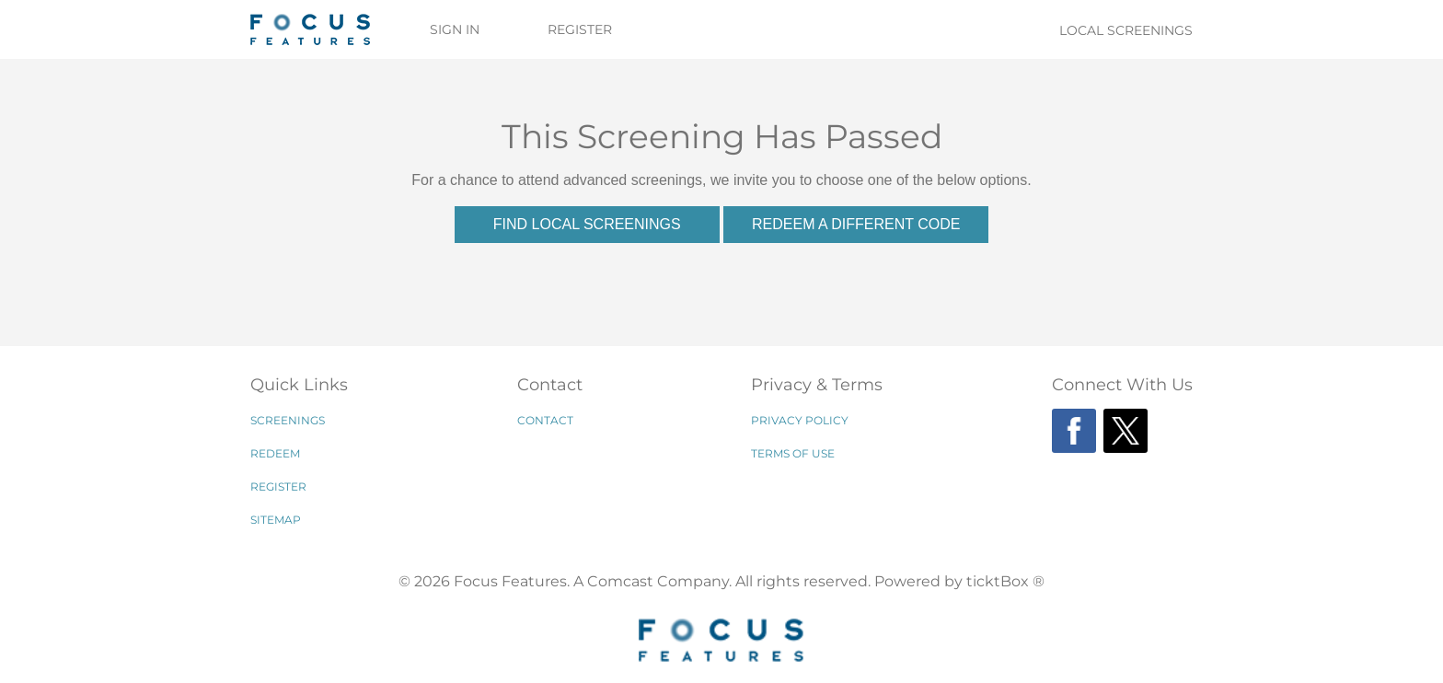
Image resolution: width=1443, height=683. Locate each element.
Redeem (275, 453)
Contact (545, 420)
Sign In (454, 29)
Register (580, 29)
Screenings (287, 420)
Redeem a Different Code (856, 224)
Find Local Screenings (587, 224)
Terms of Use (793, 453)
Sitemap (275, 520)
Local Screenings (1126, 30)
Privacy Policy (799, 420)
